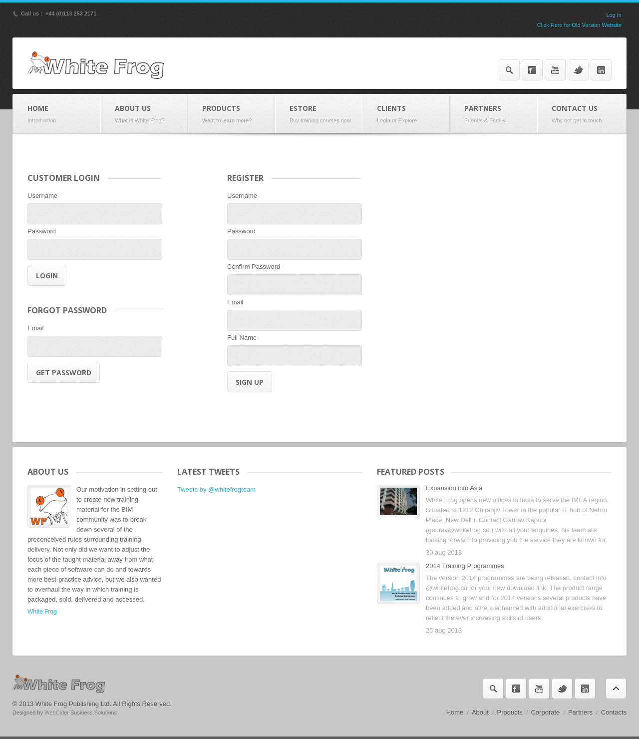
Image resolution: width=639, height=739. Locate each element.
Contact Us (581, 113)
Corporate (545, 712)
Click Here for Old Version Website (579, 25)
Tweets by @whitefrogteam (216, 489)
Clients (406, 113)
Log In (614, 15)
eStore (318, 113)
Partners (493, 113)
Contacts (614, 712)
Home (56, 113)
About (480, 712)
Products (231, 113)
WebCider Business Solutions (80, 713)
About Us (144, 113)
